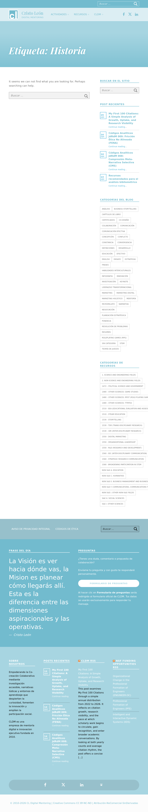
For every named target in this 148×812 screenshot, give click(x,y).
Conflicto (123, 237)
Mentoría (131, 299)
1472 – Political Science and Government (122, 386)
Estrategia (130, 259)
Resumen (106, 332)
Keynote (124, 282)
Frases (105, 265)
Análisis (106, 209)
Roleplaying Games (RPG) (114, 338)
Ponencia (106, 321)
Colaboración (109, 226)
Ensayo (117, 259)
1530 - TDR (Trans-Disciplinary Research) (122, 425)
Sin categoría (109, 343)
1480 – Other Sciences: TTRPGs (117, 403)
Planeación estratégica (114, 315)
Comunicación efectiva (113, 231)
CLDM (97, 14)
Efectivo (121, 254)
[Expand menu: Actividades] (68, 14)
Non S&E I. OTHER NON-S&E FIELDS (118, 493)
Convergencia (125, 242)
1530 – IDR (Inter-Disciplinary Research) (121, 431)
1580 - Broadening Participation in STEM (121, 465)
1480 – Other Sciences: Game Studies (120, 392)
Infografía (107, 276)
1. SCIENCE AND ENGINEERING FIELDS (119, 375)
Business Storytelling (125, 209)
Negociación (108, 310)
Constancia (107, 242)
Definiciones (108, 248)
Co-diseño (124, 220)
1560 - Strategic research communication (123, 459)
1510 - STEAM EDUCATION (113, 414)
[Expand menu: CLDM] (102, 14)
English (106, 259)
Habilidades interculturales (116, 271)
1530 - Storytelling (111, 420)
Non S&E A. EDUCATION (112, 470)
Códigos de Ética (66, 529)
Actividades (59, 14)
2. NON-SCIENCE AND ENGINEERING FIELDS (121, 381)
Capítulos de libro (111, 214)
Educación (107, 254)
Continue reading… (118, 127)
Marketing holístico (112, 299)
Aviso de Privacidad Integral (31, 529)
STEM (122, 343)
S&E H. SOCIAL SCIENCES (113, 498)
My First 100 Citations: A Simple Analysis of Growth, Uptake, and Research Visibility (91, 677)
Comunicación (127, 226)
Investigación (109, 282)
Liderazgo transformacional (117, 287)
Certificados (108, 220)
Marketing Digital (125, 293)
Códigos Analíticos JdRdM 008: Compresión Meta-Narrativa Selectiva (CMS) (121, 159)
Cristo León (32, 13)
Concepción (108, 237)
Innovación (122, 276)
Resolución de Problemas (115, 326)
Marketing (107, 293)
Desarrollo (124, 248)
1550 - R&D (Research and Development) (121, 448)
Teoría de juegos (110, 349)
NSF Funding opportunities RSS (124, 664)
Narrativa (124, 304)
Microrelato (108, 304)
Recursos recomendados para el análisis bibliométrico (123, 178)
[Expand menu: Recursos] (88, 14)
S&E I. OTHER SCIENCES (112, 504)
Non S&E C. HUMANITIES (113, 476)
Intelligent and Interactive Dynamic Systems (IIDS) (125, 718)
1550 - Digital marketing (114, 437)
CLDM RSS (88, 660)
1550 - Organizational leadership (118, 442)
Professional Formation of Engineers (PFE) (122, 705)
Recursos (80, 14)
